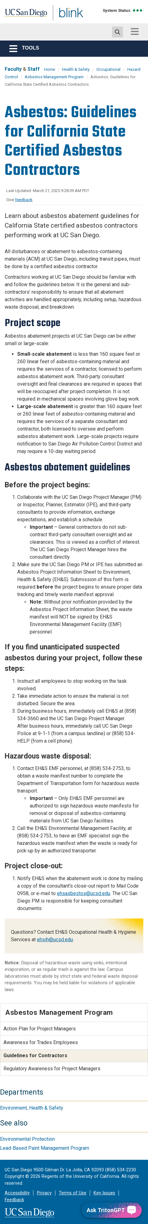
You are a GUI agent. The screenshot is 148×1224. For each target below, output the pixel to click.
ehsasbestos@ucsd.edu (83, 893)
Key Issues (104, 1193)
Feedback (14, 1199)
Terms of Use (72, 1193)
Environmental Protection (27, 1139)
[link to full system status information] (137, 10)
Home (49, 69)
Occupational (108, 69)
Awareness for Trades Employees (40, 1042)
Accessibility (17, 1193)
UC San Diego (18, 13)
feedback (24, 199)
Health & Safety (75, 69)
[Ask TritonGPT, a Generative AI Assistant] (111, 1210)
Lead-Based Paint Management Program (44, 1148)
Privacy (44, 1193)
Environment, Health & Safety (31, 1108)
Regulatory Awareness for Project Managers (51, 1069)
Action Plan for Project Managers (39, 1029)
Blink (50, 20)
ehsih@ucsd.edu (55, 939)
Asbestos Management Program (54, 77)
